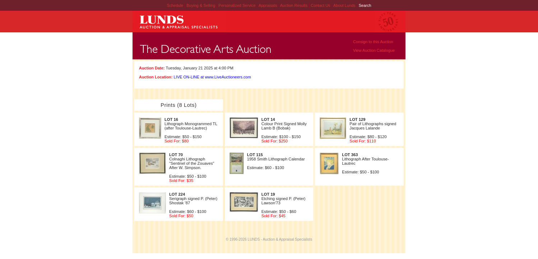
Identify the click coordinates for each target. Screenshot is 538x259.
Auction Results (294, 5)
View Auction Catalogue (374, 50)
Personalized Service (237, 5)
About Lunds (345, 5)
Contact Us (320, 5)
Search (365, 5)
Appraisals (268, 5)
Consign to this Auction (373, 42)
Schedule (175, 5)
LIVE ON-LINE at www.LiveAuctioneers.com (212, 77)
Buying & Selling (201, 5)
